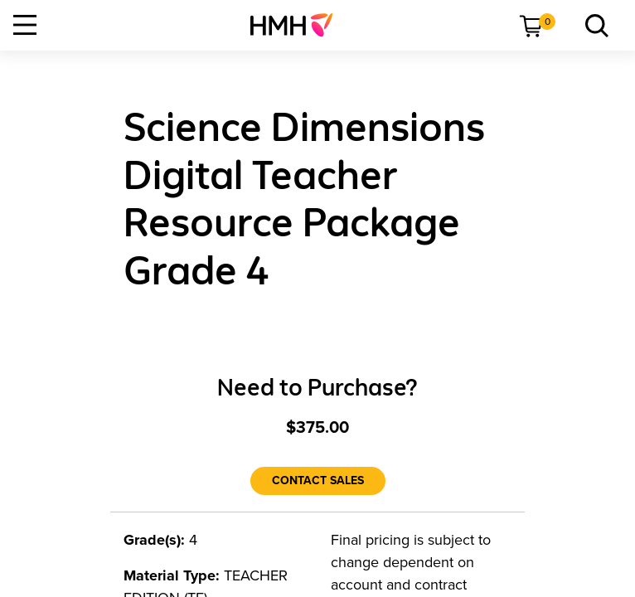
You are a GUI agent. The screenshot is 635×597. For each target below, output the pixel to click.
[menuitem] (298, 25)
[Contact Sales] (317, 481)
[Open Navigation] (24, 24)
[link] (298, 25)
